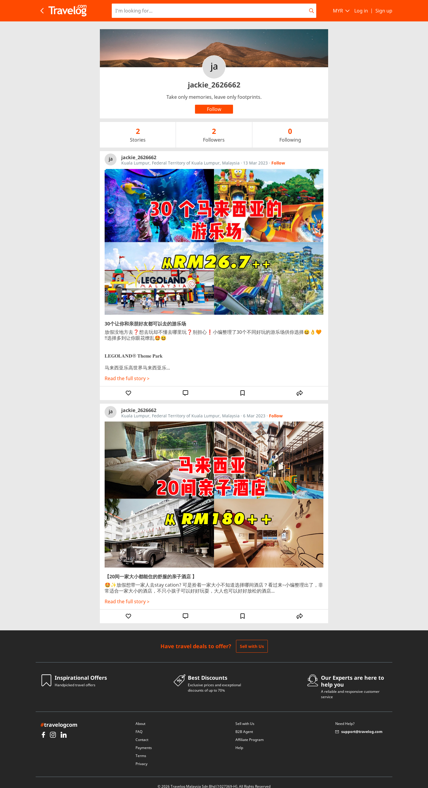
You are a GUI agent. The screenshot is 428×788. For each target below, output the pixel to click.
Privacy (141, 756)
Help (239, 739)
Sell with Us (252, 638)
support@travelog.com (359, 724)
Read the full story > (127, 371)
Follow (278, 155)
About (140, 715)
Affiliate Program (249, 731)
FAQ (139, 723)
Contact (142, 731)
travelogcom (59, 716)
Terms (141, 748)
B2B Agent (244, 723)
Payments (144, 739)
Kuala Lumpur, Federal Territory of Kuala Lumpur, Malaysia (180, 155)
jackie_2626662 (138, 149)
